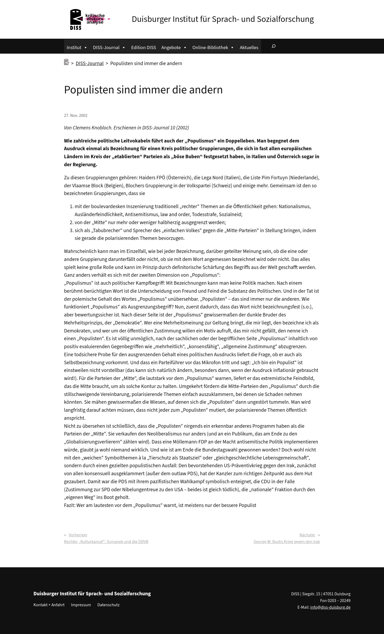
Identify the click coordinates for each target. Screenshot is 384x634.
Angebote (174, 47)
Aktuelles (249, 47)
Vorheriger (78, 535)
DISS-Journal (109, 47)
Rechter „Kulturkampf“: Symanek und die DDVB (106, 542)
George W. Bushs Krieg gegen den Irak (287, 542)
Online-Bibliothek (214, 47)
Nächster (307, 535)
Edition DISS (143, 47)
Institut (77, 47)
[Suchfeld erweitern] (273, 46)
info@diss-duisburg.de (330, 607)
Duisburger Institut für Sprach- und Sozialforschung (223, 19)
